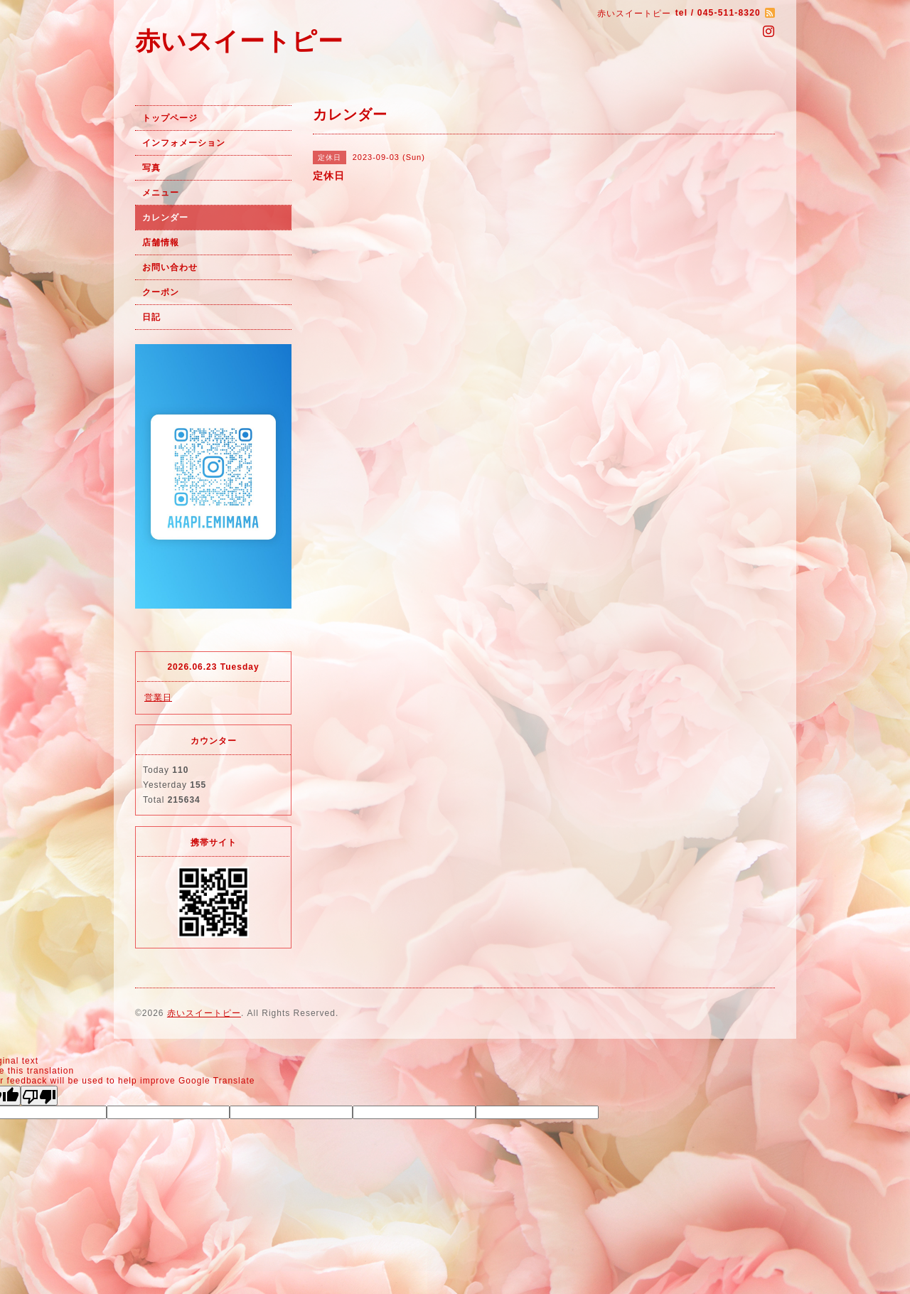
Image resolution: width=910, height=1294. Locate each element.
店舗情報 (160, 242)
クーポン (160, 292)
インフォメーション (183, 143)
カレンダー (165, 218)
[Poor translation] (39, 1096)
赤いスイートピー (239, 41)
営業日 (158, 697)
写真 (151, 168)
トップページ (170, 118)
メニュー (160, 193)
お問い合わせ (170, 267)
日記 (151, 317)
